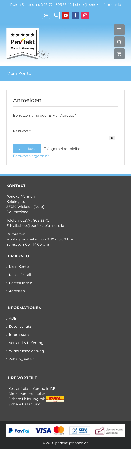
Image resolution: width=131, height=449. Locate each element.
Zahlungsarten (21, 359)
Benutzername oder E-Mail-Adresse (44, 115)
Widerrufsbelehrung (26, 351)
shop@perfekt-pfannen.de (98, 5)
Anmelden (27, 149)
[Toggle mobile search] (119, 42)
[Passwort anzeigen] (112, 138)
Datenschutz (20, 327)
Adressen (17, 291)
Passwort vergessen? (31, 156)
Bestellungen (20, 283)
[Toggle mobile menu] (119, 30)
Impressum (19, 335)
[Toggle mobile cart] (119, 54)
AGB (12, 318)
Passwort (22, 131)
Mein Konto (19, 267)
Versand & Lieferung (26, 343)
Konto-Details (20, 275)
